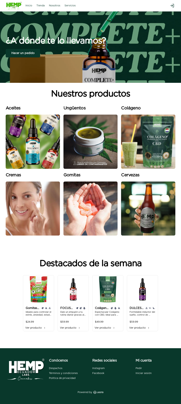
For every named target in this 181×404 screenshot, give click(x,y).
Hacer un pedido (22, 53)
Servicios (70, 5)
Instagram (98, 368)
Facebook (98, 373)
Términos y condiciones (63, 373)
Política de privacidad (62, 378)
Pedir (139, 368)
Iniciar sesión (144, 373)
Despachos (55, 368)
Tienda (40, 5)
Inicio (28, 5)
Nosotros (54, 5)
